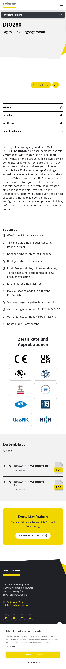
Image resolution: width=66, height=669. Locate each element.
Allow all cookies (33, 655)
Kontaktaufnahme (12, 131)
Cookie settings (33, 662)
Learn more (10, 646)
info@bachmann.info (16, 605)
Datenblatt (8, 115)
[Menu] (61, 5)
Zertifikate (8, 123)
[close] (59, 624)
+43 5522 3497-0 (14, 601)
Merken (7, 107)
